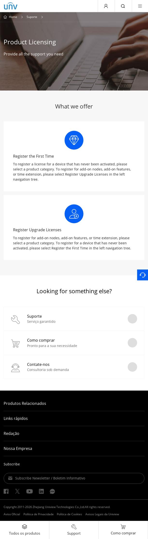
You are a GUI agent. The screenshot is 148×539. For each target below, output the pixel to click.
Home (13, 17)
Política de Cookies (69, 514)
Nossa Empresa (18, 448)
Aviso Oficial (12, 514)
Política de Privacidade (38, 514)
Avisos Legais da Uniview (102, 514)
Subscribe (12, 464)
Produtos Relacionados (25, 403)
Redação (11, 433)
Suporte (32, 17)
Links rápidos (16, 418)
